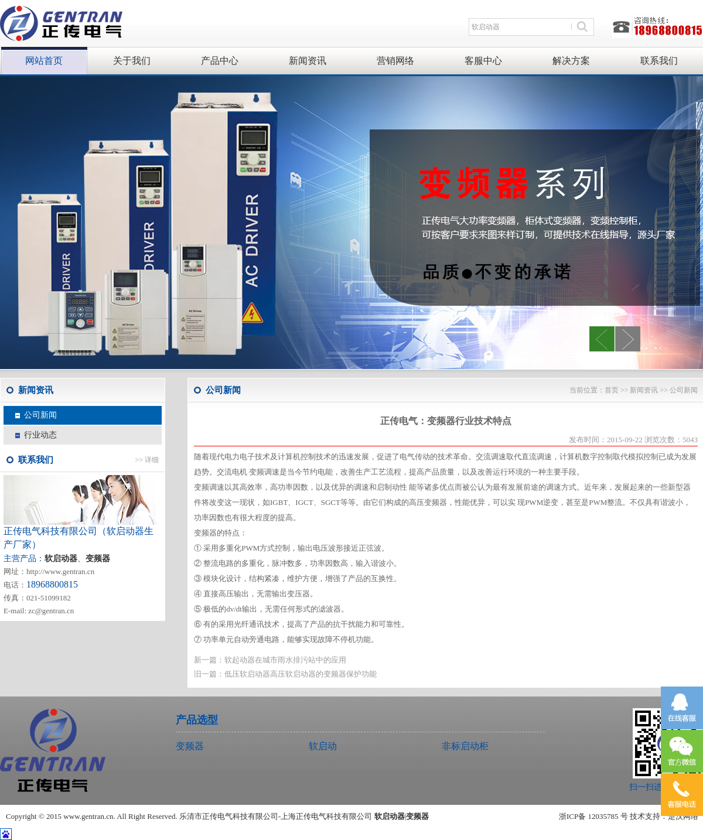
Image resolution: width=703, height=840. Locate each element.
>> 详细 (147, 460)
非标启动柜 (465, 746)
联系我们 (659, 61)
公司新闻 (40, 415)
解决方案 (571, 61)
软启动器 (389, 816)
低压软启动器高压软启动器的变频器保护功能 (300, 674)
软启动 (323, 746)
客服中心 (483, 61)
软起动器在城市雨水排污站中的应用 (285, 659)
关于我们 (132, 61)
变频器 (98, 558)
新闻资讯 (307, 61)
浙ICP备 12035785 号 (593, 816)
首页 (612, 390)
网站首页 (44, 61)
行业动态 (40, 435)
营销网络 (395, 61)
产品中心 (219, 61)
